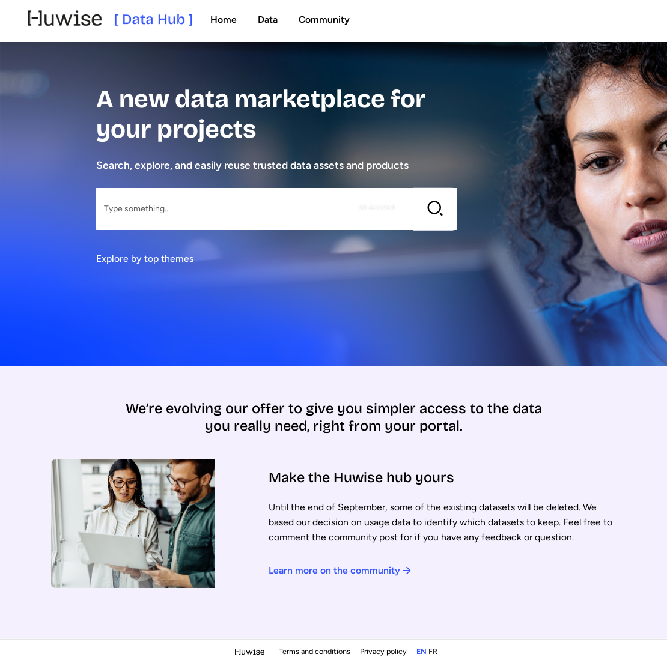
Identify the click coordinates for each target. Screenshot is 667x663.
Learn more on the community (340, 570)
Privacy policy (384, 651)
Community (324, 19)
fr (432, 651)
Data (268, 19)
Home (223, 19)
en (421, 651)
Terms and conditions (315, 651)
